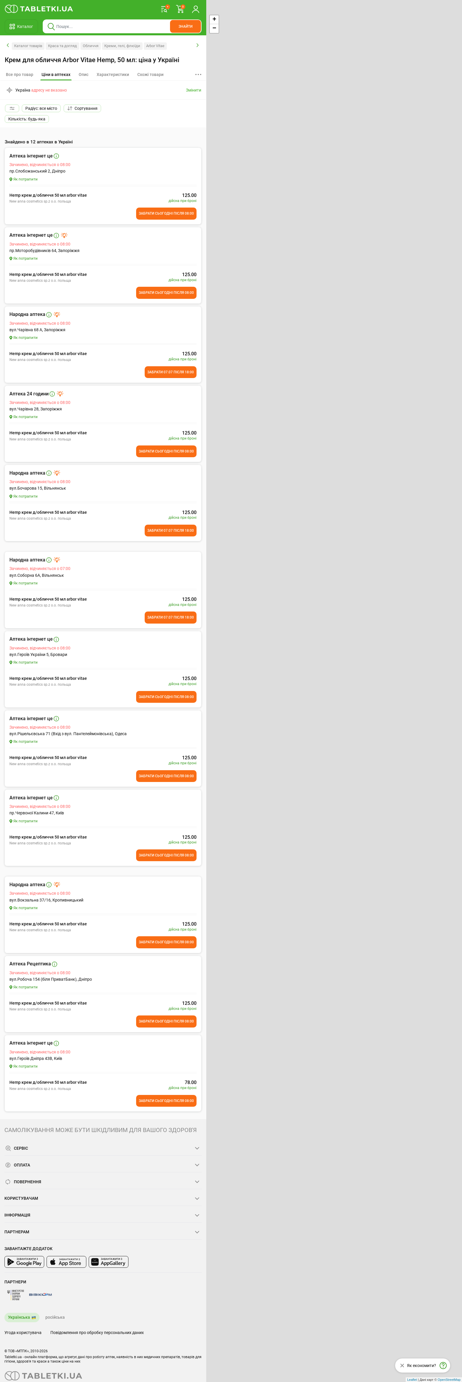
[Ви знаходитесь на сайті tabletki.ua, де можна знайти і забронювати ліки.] (39, 9)
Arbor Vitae (155, 46)
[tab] (56, 74)
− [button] (214, 28)
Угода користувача (23, 1332)
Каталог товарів (28, 46)
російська (55, 1317)
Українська (19, 1317)
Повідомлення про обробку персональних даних (97, 1332)
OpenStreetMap (449, 1379)
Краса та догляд (62, 46)
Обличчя (90, 46)
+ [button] (214, 19)
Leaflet (412, 1379)
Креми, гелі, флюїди (122, 46)
